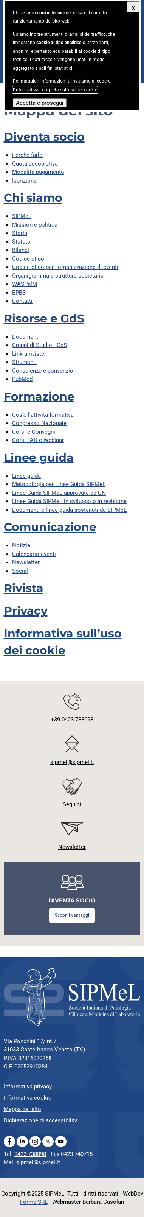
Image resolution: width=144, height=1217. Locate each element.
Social (20, 571)
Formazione (39, 397)
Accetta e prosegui (39, 103)
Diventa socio (44, 137)
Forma (34, 1202)
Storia (19, 233)
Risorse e (44, 318)
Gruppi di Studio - (39, 345)
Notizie (21, 545)
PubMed (22, 379)
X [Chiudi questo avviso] (133, 8)
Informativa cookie (27, 1097)
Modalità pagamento (38, 172)
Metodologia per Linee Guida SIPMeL (58, 484)
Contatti (22, 301)
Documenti (26, 336)
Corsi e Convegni (33, 431)
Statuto (21, 241)
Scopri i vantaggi (72, 915)
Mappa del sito (22, 1109)
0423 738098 (30, 1154)
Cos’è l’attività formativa (43, 414)
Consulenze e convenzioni (45, 370)
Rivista (23, 588)
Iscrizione (24, 180)
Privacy (26, 611)
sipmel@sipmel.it (38, 1162)
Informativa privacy (28, 1086)
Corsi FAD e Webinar (38, 440)
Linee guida (39, 458)
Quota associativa (35, 163)
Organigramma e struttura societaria (58, 275)
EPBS (19, 292)
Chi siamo (33, 198)
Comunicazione (50, 527)
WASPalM (24, 284)
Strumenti (24, 362)
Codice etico (28, 258)
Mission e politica (34, 224)
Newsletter (26, 562)
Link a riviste (28, 353)
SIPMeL (21, 216)
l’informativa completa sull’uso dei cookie (55, 89)
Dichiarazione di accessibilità (41, 1120)
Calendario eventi (34, 554)
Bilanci (20, 250)
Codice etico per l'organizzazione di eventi (65, 267)
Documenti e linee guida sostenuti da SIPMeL (69, 509)
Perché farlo (27, 155)
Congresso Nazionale (39, 423)
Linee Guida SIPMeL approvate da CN (59, 493)
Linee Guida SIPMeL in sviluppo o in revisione (69, 501)
